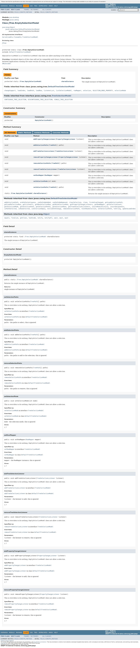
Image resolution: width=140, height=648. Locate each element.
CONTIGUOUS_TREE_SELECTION (15, 100)
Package (19, 6)
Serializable (7, 37)
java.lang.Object (8, 27)
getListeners (28, 204)
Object (46, 214)
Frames (26, 9)
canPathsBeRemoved (59, 202)
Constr (22, 12)
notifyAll (48, 218)
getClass (23, 218)
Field (16, 12)
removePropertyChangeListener (45, 157)
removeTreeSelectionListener (45, 169)
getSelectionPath (27, 207)
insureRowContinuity (100, 207)
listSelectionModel (64, 90)
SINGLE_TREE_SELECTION (63, 100)
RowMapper (49, 175)
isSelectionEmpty (38, 209)
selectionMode (120, 90)
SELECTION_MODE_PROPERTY (103, 90)
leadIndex (21, 90)
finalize (14, 218)
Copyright (3, 643)
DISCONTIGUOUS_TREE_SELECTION (40, 100)
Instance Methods (42, 133)
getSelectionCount (114, 204)
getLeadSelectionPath (113, 202)
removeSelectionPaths (42, 163)
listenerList (49, 90)
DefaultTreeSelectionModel (20, 52)
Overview (4, 6)
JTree (4, 43)
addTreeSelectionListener (43, 151)
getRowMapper (99, 204)
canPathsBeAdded (44, 202)
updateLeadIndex (129, 209)
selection (87, 90)
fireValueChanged (96, 202)
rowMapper (77, 90)
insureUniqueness (117, 207)
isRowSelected (24, 209)
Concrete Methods (61, 133)
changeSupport (10, 90)
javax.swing (14, 20)
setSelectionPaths (40, 187)
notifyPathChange (54, 209)
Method (29, 12)
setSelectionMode (40, 181)
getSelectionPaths (43, 207)
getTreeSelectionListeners (79, 207)
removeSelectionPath (71, 209)
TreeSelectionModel (30, 37)
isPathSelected (10, 209)
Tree (35, 6)
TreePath (52, 145)
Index (51, 6)
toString (117, 209)
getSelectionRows (59, 207)
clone (85, 202)
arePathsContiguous (28, 202)
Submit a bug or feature (7, 640)
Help (56, 6)
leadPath (30, 90)
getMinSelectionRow (60, 204)
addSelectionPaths (40, 145)
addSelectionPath (11, 202)
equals (7, 218)
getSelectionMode (11, 207)
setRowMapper (38, 175)
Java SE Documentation (40, 642)
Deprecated (43, 6)
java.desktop (14, 17)
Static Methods (24, 133)
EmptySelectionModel (43, 120)
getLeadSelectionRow (12, 204)
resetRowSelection (88, 209)
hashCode (32, 218)
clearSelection (75, 202)
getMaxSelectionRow (43, 204)
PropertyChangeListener (65, 139)
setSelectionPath (105, 209)
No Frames (34, 9)
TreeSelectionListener (64, 151)
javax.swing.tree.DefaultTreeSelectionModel (22, 29)
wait (56, 218)
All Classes (46, 9)
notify (40, 218)
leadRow (39, 90)
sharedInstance (67, 81)
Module (12, 6)
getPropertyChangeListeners (81, 204)
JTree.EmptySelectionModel (30, 81)
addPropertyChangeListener (44, 139)
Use (31, 6)
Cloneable (17, 37)
